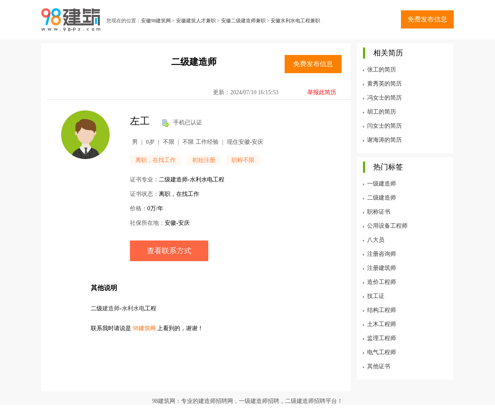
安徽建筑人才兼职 (196, 21)
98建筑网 (144, 328)
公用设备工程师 (387, 226)
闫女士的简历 (384, 126)
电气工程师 (381, 352)
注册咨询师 (381, 254)
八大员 (375, 240)
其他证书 (378, 366)
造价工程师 (381, 282)
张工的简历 (381, 70)
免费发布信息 (427, 19)
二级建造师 (381, 198)
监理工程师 (381, 338)
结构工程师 (381, 310)
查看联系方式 (169, 251)
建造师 (111, 308)
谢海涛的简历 (384, 140)
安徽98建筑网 (156, 21)
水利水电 (133, 308)
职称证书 (378, 212)
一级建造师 (381, 184)
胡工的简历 (381, 112)
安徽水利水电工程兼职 (295, 21)
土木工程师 (381, 324)
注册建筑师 (381, 268)
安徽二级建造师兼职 (243, 21)
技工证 (375, 296)
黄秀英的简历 (384, 84)
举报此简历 (321, 92)
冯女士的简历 (384, 98)
